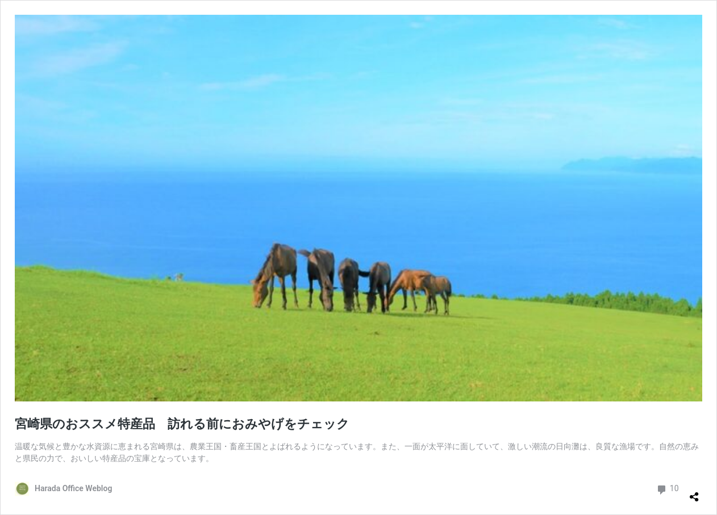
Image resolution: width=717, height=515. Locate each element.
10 (667, 488)
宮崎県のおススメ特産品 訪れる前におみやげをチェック (182, 424)
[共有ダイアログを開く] (694, 492)
